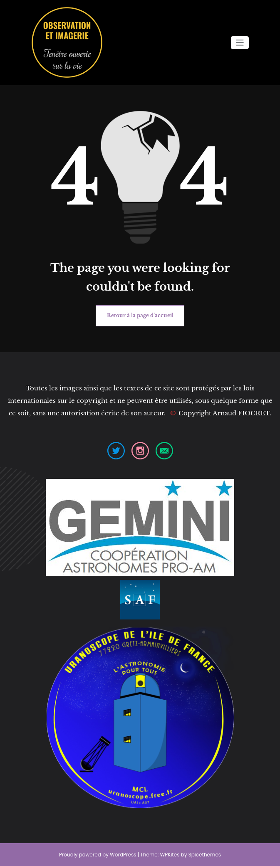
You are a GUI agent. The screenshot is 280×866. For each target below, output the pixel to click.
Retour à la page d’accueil (140, 315)
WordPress (123, 854)
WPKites (170, 854)
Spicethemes (204, 854)
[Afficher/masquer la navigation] (240, 42)
